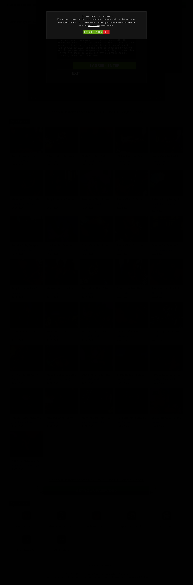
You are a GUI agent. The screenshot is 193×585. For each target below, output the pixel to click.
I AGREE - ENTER (93, 32)
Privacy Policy (94, 25)
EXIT (106, 32)
